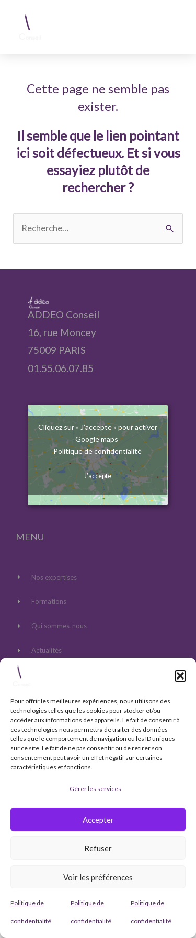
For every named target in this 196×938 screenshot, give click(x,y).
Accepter (98, 819)
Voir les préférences (98, 877)
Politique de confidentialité (97, 451)
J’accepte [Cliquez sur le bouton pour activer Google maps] (97, 476)
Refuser (98, 848)
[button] (180, 676)
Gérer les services (95, 789)
